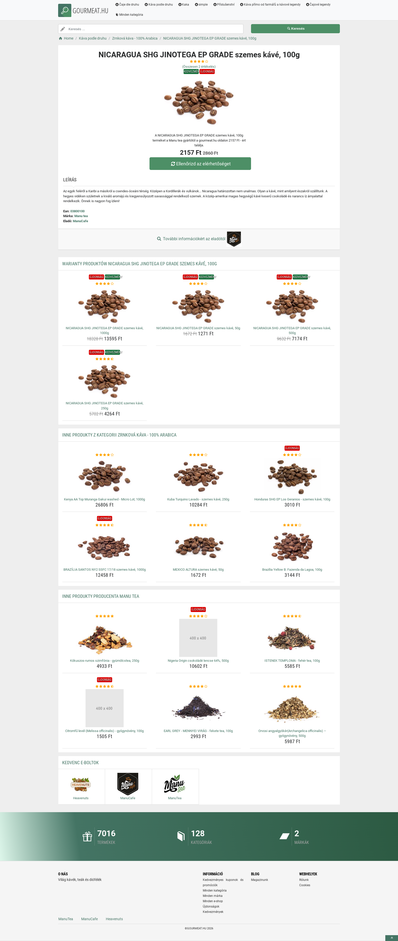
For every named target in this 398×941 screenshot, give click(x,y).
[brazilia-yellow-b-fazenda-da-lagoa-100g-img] (292, 547)
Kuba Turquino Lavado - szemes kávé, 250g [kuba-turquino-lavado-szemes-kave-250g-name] (198, 499)
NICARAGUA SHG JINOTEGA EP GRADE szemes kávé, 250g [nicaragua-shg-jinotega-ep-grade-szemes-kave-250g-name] (104, 405)
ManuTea (65, 919)
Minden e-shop (213, 901)
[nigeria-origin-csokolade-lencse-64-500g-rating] (198, 616)
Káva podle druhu (158, 4)
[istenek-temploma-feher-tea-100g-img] (292, 638)
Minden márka (213, 896)
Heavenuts (114, 919)
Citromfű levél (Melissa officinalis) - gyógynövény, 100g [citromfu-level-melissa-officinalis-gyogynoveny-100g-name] (104, 731)
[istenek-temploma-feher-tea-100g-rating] (292, 616)
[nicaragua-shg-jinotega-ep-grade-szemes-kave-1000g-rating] (104, 283)
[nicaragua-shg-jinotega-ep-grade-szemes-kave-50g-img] (198, 305)
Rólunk (304, 880)
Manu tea (81, 216)
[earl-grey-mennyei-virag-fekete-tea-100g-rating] (198, 686)
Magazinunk (259, 880)
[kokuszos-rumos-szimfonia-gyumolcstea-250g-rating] (104, 616)
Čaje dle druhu (127, 4)
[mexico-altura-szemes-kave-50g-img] (198, 547)
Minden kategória (129, 14)
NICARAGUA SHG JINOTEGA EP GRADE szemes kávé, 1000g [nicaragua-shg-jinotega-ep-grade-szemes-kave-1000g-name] (104, 330)
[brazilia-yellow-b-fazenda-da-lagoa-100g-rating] (292, 525)
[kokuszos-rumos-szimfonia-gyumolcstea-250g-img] (104, 638)
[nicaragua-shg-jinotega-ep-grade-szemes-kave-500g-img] (292, 305)
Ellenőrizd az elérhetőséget (200, 163)
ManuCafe (80, 221)
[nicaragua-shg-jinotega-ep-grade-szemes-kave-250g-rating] (104, 359)
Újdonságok (211, 906)
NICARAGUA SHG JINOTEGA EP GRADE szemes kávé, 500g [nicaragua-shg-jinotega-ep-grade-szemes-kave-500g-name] (292, 330)
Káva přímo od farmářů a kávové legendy (270, 4)
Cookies (304, 885)
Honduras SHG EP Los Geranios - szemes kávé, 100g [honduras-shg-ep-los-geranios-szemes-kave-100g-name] (292, 499)
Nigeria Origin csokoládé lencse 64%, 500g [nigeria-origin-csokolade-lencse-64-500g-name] (198, 661)
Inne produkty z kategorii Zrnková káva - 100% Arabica (119, 435)
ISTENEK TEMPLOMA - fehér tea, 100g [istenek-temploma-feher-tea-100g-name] (292, 661)
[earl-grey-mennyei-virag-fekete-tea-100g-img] (198, 708)
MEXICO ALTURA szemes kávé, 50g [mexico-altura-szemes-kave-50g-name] (198, 569)
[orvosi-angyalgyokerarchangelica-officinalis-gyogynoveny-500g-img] (292, 708)
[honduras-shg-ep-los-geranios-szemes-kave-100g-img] (292, 477)
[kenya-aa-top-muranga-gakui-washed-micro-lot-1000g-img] (104, 477)
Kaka (183, 4)
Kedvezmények (213, 912)
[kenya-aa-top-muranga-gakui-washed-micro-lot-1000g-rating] (104, 455)
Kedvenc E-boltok (80, 762)
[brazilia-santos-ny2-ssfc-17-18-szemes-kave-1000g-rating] (104, 525)
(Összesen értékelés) (199, 66)
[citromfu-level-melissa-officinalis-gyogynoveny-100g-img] (104, 708)
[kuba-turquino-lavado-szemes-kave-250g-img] (198, 477)
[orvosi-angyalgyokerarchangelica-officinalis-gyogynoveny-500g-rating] (292, 686)
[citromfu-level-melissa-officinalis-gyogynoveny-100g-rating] (104, 686)
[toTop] (391, 938)
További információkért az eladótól (199, 239)
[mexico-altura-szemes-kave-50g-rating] (198, 525)
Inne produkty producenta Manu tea (100, 596)
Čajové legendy (318, 4)
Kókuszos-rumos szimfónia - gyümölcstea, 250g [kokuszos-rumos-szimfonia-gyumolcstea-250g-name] (104, 661)
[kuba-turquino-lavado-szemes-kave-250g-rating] (198, 455)
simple (201, 4)
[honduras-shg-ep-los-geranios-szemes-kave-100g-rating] (292, 455)
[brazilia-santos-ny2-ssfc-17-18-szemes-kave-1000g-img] (104, 547)
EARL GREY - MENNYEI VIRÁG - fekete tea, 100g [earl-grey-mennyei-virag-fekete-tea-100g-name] (198, 731)
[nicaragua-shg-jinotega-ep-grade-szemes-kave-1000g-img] (104, 305)
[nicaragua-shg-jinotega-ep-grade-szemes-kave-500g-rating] (292, 283)
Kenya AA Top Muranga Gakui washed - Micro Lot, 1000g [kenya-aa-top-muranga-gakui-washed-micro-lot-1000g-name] (104, 499)
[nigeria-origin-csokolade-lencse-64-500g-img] (198, 638)
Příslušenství (224, 4)
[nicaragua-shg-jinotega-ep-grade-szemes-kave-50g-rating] (198, 283)
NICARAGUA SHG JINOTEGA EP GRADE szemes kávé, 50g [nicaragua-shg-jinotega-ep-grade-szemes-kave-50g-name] (198, 328)
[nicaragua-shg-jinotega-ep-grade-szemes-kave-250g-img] (104, 380)
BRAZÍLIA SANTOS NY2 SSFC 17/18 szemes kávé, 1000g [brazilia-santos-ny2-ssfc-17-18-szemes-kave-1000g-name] (104, 569)
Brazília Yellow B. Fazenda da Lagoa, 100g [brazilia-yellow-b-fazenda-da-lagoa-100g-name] (292, 569)
